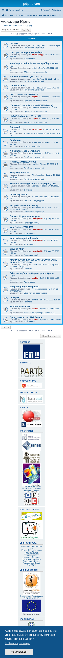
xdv (33, 46)
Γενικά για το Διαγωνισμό (34, 48)
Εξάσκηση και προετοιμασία (35, 72)
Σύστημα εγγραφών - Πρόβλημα (26, 52)
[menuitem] (14, 10)
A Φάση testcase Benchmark (25, 151)
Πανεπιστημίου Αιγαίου (31, 557)
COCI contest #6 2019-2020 (24, 94)
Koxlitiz (35, 164)
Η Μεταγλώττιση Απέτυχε (23, 162)
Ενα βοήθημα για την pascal (24, 286)
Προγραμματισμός (31, 223)
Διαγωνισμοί (29, 190)
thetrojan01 (37, 218)
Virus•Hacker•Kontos (40, 265)
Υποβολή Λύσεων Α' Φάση (24, 205)
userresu (35, 186)
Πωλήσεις (15, 297)
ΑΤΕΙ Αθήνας (31, 565)
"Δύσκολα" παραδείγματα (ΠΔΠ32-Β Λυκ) (31, 105)
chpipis (35, 97)
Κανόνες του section (20, 306)
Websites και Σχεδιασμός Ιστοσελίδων (39, 313)
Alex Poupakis (38, 175)
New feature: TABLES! (21, 227)
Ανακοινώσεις (29, 59)
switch (34, 68)
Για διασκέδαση (18, 85)
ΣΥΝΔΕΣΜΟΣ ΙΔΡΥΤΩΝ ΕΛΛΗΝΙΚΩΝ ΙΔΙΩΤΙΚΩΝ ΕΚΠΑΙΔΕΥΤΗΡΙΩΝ (31, 488)
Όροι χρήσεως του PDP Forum (26, 317)
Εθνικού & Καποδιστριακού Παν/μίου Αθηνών (32, 551)
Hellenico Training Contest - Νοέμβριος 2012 (33, 183)
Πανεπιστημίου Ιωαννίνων (31, 559)
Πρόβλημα (15, 140)
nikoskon (35, 108)
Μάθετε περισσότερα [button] (17, 643)
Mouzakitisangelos (39, 289)
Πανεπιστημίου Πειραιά (31, 563)
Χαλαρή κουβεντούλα (32, 146)
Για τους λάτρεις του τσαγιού (25, 216)
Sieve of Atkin (17, 249)
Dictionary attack (18, 194)
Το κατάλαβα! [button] (19, 652)
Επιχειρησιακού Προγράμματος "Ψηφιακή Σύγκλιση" (31, 585)
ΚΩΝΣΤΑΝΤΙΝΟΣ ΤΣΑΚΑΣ (43, 208)
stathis (35, 278)
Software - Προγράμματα (34, 201)
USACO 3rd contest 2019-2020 (25, 116)
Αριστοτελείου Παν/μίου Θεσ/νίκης (31, 547)
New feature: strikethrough (24, 238)
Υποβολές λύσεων (19, 172)
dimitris (35, 300)
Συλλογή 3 (15, 127)
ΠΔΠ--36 (14, 43)
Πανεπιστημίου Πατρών (31, 561)
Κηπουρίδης (37, 55)
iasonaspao (36, 142)
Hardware (28, 269)
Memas (35, 197)
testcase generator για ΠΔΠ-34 (26, 76)
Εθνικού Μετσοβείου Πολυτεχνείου (31, 555)
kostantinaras (37, 153)
